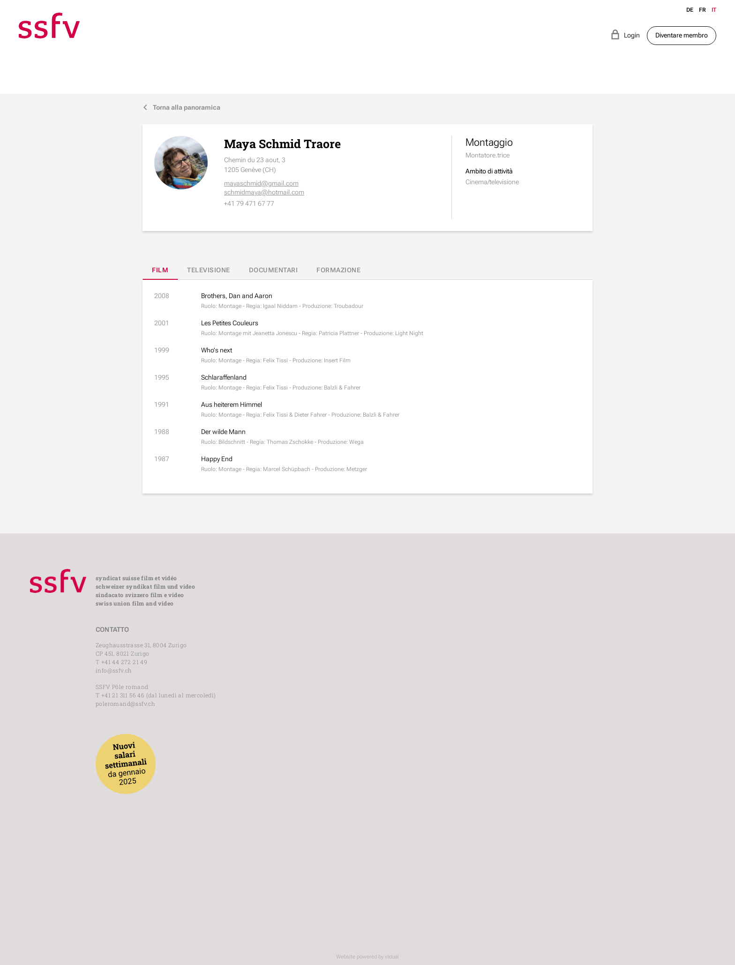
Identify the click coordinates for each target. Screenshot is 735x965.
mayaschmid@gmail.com (261, 183)
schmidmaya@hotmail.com (264, 192)
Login (625, 34)
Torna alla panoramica (181, 107)
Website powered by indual (367, 957)
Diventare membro (681, 35)
